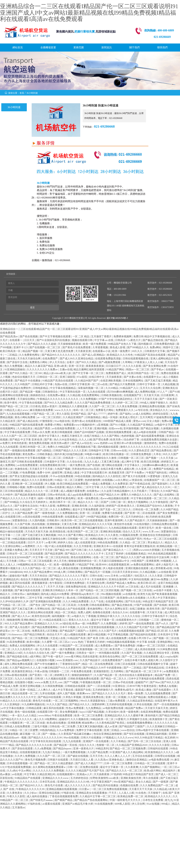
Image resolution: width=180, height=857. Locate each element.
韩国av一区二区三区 (138, 369)
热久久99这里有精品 (66, 439)
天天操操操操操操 (157, 520)
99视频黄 (166, 560)
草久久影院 (63, 413)
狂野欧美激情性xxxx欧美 (104, 778)
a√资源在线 (136, 480)
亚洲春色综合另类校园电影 (155, 535)
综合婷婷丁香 (132, 439)
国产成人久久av (21, 616)
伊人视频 (50, 483)
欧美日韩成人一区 (42, 564)
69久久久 (137, 351)
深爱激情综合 (20, 520)
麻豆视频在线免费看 (42, 410)
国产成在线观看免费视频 (150, 435)
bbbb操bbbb (16, 572)
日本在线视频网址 (133, 380)
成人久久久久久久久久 (78, 785)
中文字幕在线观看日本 (94, 472)
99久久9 (62, 535)
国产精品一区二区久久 (114, 678)
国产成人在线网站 (164, 494)
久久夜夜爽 (131, 767)
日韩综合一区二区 (47, 377)
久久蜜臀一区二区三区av (56, 641)
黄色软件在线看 (123, 524)
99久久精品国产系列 (131, 538)
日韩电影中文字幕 (99, 450)
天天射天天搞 (152, 395)
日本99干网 (133, 686)
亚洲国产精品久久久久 (13, 612)
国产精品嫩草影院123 (94, 527)
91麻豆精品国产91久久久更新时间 (62, 667)
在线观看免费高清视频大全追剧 (159, 439)
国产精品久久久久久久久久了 (29, 586)
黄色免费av (29, 454)
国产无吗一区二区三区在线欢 (145, 741)
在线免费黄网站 (90, 395)
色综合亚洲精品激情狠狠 (108, 733)
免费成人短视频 (168, 686)
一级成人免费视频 (100, 483)
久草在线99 (112, 711)
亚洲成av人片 (85, 774)
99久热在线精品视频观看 (162, 553)
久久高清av (101, 759)
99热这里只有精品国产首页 (158, 601)
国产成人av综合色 (82, 443)
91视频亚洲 (16, 722)
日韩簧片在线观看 (58, 759)
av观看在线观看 (51, 803)
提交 (32, 307)
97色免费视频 (28, 472)
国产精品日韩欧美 (35, 634)
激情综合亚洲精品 (137, 759)
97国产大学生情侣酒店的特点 (116, 399)
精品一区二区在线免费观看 (98, 664)
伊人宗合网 (138, 803)
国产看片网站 (76, 535)
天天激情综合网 (96, 583)
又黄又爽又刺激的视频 (90, 726)
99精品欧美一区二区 (102, 719)
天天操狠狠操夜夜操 (70, 343)
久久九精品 (95, 550)
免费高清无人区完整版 (45, 630)
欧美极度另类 (117, 472)
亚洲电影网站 (165, 641)
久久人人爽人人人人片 (118, 756)
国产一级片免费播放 (63, 652)
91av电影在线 (63, 421)
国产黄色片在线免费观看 (76, 347)
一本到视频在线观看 (108, 652)
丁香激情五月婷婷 (94, 641)
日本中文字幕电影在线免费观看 (146, 678)
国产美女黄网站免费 (155, 366)
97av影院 (82, 377)
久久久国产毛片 (108, 630)
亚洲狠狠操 (53, 524)
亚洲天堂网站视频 (30, 686)
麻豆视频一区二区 (30, 733)
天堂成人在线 (58, 638)
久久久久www (125, 737)
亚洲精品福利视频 (156, 733)
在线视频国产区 (133, 395)
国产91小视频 (118, 424)
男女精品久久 (156, 542)
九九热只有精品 (51, 752)
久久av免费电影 (66, 730)
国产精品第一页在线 (66, 745)
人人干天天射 (85, 428)
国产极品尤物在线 (153, 340)
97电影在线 (68, 792)
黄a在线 (71, 597)
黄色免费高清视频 (39, 443)
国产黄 (48, 439)
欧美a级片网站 (152, 770)
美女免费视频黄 (69, 711)
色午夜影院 (56, 583)
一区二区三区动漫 (35, 722)
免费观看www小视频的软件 (80, 424)
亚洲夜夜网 (153, 560)
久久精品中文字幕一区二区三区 (98, 796)
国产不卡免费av (135, 472)
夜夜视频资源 (40, 583)
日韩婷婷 (15, 480)
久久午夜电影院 (159, 502)
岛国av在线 (61, 384)
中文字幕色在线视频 (31, 402)
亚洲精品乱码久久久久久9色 (73, 781)
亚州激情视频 (131, 428)
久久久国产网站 (110, 435)
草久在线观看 (151, 778)
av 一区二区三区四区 (49, 417)
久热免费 (83, 605)
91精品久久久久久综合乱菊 (16, 700)
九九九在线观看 (9, 446)
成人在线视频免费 (116, 638)
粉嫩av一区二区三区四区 (151, 645)
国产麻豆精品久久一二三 (117, 550)
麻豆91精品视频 (97, 634)
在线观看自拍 (94, 421)
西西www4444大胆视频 (146, 550)
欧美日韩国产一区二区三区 (83, 531)
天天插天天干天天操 (41, 468)
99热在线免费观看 (108, 542)
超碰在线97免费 (18, 575)
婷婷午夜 (113, 413)
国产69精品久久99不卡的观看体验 (102, 667)
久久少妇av (31, 792)
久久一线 (42, 546)
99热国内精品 (47, 730)
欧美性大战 (144, 594)
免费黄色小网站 (38, 362)
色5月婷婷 (151, 516)
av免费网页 (29, 546)
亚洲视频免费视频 (91, 568)
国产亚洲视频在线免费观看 (46, 601)
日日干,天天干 (36, 542)
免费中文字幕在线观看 (89, 730)
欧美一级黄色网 (129, 711)
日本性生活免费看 (153, 800)
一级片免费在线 (76, 465)
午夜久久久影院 (16, 796)
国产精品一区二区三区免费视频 (30, 638)
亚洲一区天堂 (77, 366)
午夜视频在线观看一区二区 (96, 682)
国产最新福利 (160, 483)
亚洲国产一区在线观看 (96, 741)
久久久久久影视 (132, 366)
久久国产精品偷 (137, 697)
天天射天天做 (155, 612)
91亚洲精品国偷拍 (15, 369)
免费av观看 (168, 421)
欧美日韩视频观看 (62, 432)
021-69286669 (162, 37)
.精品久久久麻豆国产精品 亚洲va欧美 (45, 366)
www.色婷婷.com (103, 443)
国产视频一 (152, 458)
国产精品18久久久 (80, 704)
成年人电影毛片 (165, 564)
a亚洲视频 (103, 424)
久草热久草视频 (72, 697)
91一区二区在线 (21, 630)
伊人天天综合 (57, 362)
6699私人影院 (123, 803)
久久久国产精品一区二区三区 (39, 568)
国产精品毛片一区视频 (98, 572)
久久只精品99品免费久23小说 (118, 487)
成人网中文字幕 (130, 461)
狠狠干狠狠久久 (159, 402)
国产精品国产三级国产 (132, 726)
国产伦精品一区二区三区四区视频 (100, 590)
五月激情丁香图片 (101, 336)
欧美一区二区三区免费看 (88, 715)
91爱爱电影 (154, 476)
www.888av (44, 715)
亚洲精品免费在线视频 (152, 406)
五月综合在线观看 (143, 756)
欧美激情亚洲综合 (22, 671)
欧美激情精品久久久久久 (159, 752)
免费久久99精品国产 (59, 446)
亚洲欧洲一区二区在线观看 (28, 483)
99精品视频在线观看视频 (121, 641)
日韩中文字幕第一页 (149, 384)
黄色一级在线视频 (25, 711)
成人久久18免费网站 (46, 719)
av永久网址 (121, 480)
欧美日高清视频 (150, 461)
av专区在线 (142, 410)
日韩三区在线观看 (125, 664)
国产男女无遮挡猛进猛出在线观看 (29, 476)
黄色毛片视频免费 (35, 759)
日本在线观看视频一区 (20, 763)
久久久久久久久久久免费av (42, 369)
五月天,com (56, 682)
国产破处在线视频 (78, 756)
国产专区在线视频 (134, 733)
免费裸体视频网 (122, 336)
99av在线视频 (72, 737)
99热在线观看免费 (53, 516)
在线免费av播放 (56, 395)
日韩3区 (39, 678)
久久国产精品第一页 (106, 675)
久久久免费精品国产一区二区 (157, 785)
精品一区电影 (111, 417)
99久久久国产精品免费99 (38, 572)
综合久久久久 (87, 745)
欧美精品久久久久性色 (120, 354)
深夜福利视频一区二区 (91, 388)
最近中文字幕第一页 (103, 619)
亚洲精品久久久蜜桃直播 (73, 406)
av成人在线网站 (142, 413)
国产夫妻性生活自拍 (26, 505)
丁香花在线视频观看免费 (63, 796)
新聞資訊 (106, 47)
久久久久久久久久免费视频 (49, 770)
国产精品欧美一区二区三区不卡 (144, 671)
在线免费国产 (50, 358)
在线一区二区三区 (104, 557)
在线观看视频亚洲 (119, 564)
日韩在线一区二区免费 (146, 509)
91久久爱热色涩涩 (139, 450)
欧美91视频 (33, 641)
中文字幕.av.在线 (104, 340)
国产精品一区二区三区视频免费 (128, 748)
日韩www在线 (119, 450)
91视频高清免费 (129, 535)
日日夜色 (35, 406)
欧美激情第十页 (158, 719)
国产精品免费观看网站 (45, 627)
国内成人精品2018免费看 (55, 594)
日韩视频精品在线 (88, 597)
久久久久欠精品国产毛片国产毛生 (135, 627)
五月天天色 (96, 756)
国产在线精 (94, 465)
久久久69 (82, 627)
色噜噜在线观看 (102, 612)
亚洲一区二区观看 (90, 513)
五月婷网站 (117, 671)
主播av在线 (66, 369)
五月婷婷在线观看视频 (119, 704)
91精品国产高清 (76, 638)
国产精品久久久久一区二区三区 (124, 770)
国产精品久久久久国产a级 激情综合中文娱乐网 (143, 557)
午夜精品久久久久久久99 (30, 789)
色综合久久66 (120, 612)
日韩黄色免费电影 (141, 454)
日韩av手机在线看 (123, 682)
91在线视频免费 (104, 803)
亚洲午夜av (78, 421)
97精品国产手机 (85, 564)
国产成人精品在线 (28, 421)
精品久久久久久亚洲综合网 (37, 480)
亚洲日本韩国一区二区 (33, 446)
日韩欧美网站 (75, 572)
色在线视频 (39, 524)
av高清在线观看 (31, 516)
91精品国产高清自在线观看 (150, 354)
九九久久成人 (92, 461)
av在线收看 (165, 572)
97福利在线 (34, 803)
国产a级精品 (44, 450)
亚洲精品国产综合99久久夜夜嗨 (155, 505)
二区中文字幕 (92, 487)
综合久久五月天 (132, 531)
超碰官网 (57, 472)
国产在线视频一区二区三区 (45, 347)
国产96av (155, 682)
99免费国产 (93, 623)
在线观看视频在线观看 (131, 630)
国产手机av (158, 369)
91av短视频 (153, 803)
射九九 (169, 800)
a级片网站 (35, 656)
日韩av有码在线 (56, 494)
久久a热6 (12, 770)
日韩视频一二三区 (149, 619)
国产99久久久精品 (87, 362)
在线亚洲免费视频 (151, 711)
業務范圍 (78, 47)
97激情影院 (46, 421)
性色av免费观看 (75, 708)
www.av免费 (41, 682)
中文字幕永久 (132, 465)
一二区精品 (11, 354)
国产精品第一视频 (30, 391)
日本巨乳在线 (48, 781)
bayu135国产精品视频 (92, 711)
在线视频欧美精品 (136, 553)
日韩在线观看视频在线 (136, 358)
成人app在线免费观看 (79, 494)
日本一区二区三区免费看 (118, 763)
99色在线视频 (83, 476)
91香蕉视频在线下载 (85, 446)
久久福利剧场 (97, 505)
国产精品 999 (62, 550)
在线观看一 (16, 340)
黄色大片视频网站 (138, 502)
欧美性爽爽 (46, 527)
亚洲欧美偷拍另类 (131, 778)
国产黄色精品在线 (154, 667)
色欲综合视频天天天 (24, 377)
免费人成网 (84, 612)
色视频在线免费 (129, 785)
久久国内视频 (37, 520)
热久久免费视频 (13, 366)
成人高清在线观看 (145, 649)
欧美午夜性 (11, 402)
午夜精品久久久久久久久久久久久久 (58, 399)
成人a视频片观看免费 (72, 491)
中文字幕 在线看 (146, 641)
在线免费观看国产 (112, 660)
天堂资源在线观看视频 (101, 627)
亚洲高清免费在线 (93, 697)
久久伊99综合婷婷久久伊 (14, 601)
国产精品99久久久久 (32, 785)
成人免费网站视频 (145, 391)
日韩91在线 (96, 575)
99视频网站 (23, 564)
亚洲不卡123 (20, 347)
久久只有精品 (119, 741)
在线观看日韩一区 (47, 711)
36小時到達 (32, 93)
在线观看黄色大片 (126, 619)
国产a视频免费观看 (110, 362)
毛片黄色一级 (48, 649)
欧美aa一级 (79, 623)
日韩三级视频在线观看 (25, 527)
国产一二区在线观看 (99, 686)
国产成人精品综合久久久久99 (154, 487)
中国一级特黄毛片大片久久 (125, 800)
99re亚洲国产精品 (124, 781)
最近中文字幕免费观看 (85, 509)
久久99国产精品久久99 (106, 494)
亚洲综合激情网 (118, 579)
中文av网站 (25, 770)
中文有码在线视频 (139, 579)
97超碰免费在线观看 (166, 417)
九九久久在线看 (24, 678)
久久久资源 (156, 575)
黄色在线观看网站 (81, 557)
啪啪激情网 (13, 619)
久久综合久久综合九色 (37, 652)
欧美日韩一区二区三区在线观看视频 (82, 520)
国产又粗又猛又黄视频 (158, 380)
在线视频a (108, 480)
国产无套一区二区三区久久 (116, 509)
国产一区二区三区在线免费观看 (140, 656)
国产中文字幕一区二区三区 (88, 373)
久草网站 (127, 362)
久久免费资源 (120, 483)
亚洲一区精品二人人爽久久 (35, 689)
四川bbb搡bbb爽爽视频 (120, 391)
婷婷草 (123, 623)
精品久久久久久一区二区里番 (42, 491)
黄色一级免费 (136, 693)
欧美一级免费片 (121, 351)
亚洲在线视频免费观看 (119, 432)
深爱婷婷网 (98, 704)
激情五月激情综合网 (54, 538)
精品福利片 (169, 770)
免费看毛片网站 (105, 410)
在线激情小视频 (45, 660)
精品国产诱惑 (43, 428)
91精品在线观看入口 (55, 619)
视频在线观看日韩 (82, 340)
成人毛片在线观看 (151, 586)
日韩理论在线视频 (165, 756)
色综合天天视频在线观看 (35, 579)
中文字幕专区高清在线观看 (46, 741)
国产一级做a (49, 733)
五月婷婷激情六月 (103, 689)
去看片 (71, 362)
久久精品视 (73, 395)
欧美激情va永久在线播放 (131, 597)
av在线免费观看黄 (27, 465)
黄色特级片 (151, 715)
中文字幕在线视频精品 (63, 388)
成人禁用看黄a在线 (161, 568)
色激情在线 (21, 468)
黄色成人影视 (118, 347)
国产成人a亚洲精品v (94, 354)
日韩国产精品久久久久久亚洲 (70, 450)
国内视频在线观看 (108, 446)
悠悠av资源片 (50, 406)
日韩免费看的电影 (164, 343)
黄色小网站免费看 (25, 417)
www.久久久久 (63, 410)
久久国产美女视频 (132, 652)
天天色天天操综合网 (29, 358)
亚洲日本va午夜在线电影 (128, 443)
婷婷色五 (5, 527)
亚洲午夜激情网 (114, 520)
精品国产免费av (134, 708)
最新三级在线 (8, 358)
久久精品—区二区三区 (133, 542)
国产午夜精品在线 (140, 483)
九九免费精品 (94, 708)
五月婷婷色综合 (79, 778)
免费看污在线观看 (112, 513)
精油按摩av (88, 722)
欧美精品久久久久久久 (158, 796)
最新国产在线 (83, 689)
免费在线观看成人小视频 (162, 697)
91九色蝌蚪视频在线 (34, 704)
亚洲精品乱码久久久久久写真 (96, 524)
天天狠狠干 (154, 792)
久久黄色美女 (15, 792)
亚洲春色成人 (117, 759)
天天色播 (11, 560)
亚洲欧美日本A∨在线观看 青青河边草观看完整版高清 (124, 546)
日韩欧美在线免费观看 (68, 527)
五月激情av (18, 807)
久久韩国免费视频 (53, 686)
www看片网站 (73, 656)
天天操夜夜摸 (114, 377)
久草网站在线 (43, 608)
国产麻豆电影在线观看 (28, 590)
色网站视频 (96, 538)
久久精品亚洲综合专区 (157, 652)
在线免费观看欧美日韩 (53, 465)
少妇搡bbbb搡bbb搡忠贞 (156, 465)
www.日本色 (111, 575)
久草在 (157, 454)
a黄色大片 (135, 340)
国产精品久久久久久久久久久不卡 (84, 553)
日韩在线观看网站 (100, 605)
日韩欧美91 (53, 520)
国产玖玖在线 (133, 601)
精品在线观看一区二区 (25, 693)
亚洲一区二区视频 (116, 697)
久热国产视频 (63, 468)
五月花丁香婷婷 (114, 553)
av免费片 (5, 443)
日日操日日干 (114, 366)
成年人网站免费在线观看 (18, 664)
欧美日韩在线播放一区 (116, 454)
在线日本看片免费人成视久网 (118, 468)
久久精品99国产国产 (87, 380)
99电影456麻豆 (93, 454)
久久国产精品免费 (22, 513)
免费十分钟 (44, 472)
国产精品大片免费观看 (122, 384)
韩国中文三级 (171, 347)
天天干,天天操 (55, 586)
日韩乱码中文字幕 (42, 384)
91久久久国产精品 (57, 704)
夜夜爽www (84, 693)
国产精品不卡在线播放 (28, 380)
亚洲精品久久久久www (55, 778)
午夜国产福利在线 (156, 472)
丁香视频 (91, 616)
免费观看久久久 (125, 410)
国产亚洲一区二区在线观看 (140, 513)
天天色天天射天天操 (37, 531)
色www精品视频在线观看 (115, 498)
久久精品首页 (8, 421)
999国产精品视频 (97, 516)
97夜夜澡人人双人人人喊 (149, 362)
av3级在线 (65, 623)
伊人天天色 (60, 560)
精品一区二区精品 (66, 612)
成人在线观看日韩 (10, 516)
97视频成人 (109, 737)
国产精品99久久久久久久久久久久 (61, 354)
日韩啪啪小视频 (16, 487)
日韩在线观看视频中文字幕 (153, 664)
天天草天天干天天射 (41, 550)
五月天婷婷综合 (135, 516)
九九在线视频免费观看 (158, 693)
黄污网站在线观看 (112, 465)
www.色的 (77, 641)
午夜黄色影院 (149, 686)
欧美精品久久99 (94, 535)
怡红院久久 (141, 575)
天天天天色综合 (38, 575)
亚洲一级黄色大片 (83, 748)
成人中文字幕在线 (63, 689)
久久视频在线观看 (56, 678)
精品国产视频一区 (33, 351)
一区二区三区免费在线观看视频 (109, 789)
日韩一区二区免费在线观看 (83, 767)
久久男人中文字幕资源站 (161, 597)
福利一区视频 (46, 498)
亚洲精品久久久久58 (46, 623)
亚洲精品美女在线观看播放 (92, 792)
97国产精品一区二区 (43, 413)
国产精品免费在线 (161, 450)
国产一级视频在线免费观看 (20, 450)
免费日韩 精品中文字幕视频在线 (152, 336)
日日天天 (29, 340)
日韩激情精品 (93, 417)
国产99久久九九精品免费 (58, 402)
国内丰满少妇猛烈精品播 (68, 454)
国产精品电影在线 (17, 656)
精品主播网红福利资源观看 (89, 369)
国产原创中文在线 (17, 362)
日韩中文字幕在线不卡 (155, 616)
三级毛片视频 (40, 726)
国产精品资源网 (54, 553)
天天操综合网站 (26, 399)
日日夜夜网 (168, 395)
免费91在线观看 (168, 443)
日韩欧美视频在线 (112, 395)
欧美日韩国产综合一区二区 (144, 373)
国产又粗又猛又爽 (22, 608)
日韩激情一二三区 (59, 671)
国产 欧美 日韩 (96, 638)
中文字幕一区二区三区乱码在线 (51, 557)
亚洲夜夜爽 (74, 722)
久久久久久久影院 (159, 745)
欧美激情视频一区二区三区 (93, 649)
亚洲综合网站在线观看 (41, 612)
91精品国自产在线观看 (28, 778)
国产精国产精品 (63, 800)
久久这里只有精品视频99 (115, 491)
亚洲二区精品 (112, 730)
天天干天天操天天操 (146, 399)
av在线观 (17, 774)
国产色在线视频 (29, 336)
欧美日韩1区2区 (147, 583)
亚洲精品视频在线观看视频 (62, 789)
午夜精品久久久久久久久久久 (21, 781)
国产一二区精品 (132, 667)
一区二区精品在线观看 (13, 542)
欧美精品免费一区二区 (131, 796)
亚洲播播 (168, 586)
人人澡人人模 (126, 792)
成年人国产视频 (66, 693)
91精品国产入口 (129, 388)
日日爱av (84, 789)
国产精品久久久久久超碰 (42, 343)
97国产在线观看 (143, 605)
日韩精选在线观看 (75, 686)
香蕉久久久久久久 (79, 619)
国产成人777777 (97, 413)
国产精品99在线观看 (50, 697)
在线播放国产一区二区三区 (160, 480)
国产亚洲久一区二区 (41, 675)
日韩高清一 (121, 340)
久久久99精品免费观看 (76, 601)
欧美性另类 (153, 608)
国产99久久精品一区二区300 (26, 373)
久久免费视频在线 (67, 513)
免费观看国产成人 (116, 373)
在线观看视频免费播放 (140, 722)
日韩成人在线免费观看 (17, 726)
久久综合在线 (75, 461)
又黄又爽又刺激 (110, 461)
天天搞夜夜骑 (102, 774)
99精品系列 (102, 748)
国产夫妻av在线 (133, 377)
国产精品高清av (9, 336)
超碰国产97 (142, 682)
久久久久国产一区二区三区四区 (19, 435)
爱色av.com (139, 421)
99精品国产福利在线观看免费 (27, 424)
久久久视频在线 (80, 719)
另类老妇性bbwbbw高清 (85, 468)
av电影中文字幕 (164, 424)
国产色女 (35, 605)
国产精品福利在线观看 (143, 634)
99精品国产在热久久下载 (122, 343)
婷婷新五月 (168, 461)
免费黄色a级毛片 (125, 689)
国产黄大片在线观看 (134, 476)
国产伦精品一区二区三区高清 (59, 605)
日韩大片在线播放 (91, 737)
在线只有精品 (92, 435)
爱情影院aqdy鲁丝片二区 (85, 594)
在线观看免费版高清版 (108, 358)
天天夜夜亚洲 (83, 351)
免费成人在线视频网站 (23, 645)
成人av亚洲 (111, 726)
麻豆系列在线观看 (20, 583)
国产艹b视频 (71, 682)
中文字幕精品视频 (118, 634)
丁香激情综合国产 (70, 664)
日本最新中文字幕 (55, 461)
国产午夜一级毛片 (53, 656)
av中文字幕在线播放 (13, 708)
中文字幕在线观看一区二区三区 (149, 498)
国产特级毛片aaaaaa (41, 800)
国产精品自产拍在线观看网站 (91, 800)
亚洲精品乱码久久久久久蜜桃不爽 (124, 715)
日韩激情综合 (50, 391)
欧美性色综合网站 (110, 656)
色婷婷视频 (128, 435)
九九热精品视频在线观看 (123, 527)
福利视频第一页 (61, 616)
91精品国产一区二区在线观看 (77, 645)
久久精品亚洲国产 (73, 417)
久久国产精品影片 (135, 520)
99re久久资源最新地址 (93, 700)
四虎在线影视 (90, 656)
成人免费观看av (104, 645)
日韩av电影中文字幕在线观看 (153, 730)
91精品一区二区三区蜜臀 (69, 480)
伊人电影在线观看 (113, 568)
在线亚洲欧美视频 (111, 380)
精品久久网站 (75, 487)
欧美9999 (101, 564)
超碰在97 (64, 719)
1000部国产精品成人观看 (117, 421)
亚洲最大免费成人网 (16, 550)
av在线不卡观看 (163, 590)
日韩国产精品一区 (168, 432)
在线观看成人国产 (75, 516)
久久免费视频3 (89, 399)
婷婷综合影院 (161, 413)
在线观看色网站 (114, 601)
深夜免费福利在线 (76, 586)
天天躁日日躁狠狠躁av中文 (114, 560)
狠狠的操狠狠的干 (82, 675)
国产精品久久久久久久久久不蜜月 (69, 575)
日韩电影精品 (41, 388)
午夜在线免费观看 (62, 715)
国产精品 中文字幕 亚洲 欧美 (26, 439)
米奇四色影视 (19, 443)
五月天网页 (146, 417)
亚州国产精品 (79, 413)
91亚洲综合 (119, 686)
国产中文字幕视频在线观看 (55, 336)
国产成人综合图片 (20, 627)
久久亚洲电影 (12, 704)
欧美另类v (116, 439)
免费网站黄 (64, 505)
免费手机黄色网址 (66, 498)
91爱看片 (120, 719)
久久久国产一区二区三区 (51, 756)
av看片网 (51, 542)
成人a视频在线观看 (75, 634)
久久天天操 (167, 458)
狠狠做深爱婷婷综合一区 (83, 560)
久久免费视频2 (109, 623)
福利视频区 (33, 594)
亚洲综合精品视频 (49, 792)
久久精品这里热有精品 (140, 700)
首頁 (22, 93)
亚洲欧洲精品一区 (31, 619)
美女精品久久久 (159, 410)
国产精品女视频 (150, 428)
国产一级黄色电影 (45, 513)
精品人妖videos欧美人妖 (58, 373)
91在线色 (141, 792)
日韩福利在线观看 (158, 748)
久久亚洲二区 (144, 468)
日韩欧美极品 (45, 454)
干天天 (113, 792)
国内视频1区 (145, 343)
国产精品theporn (62, 748)
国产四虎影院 (170, 608)
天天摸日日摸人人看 (82, 759)
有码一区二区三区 (83, 410)
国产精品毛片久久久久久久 (17, 719)
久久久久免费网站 (60, 509)
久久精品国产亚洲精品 (140, 424)
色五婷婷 (170, 737)
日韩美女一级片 (85, 652)
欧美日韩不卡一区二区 (63, 502)
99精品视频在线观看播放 (26, 538)
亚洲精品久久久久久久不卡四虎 (106, 586)
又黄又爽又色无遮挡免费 (59, 351)
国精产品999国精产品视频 (89, 432)
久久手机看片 (139, 491)
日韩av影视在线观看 (16, 675)
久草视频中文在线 (137, 719)
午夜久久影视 (48, 505)
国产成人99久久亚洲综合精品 (77, 358)
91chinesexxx (15, 634)
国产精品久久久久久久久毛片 (109, 693)
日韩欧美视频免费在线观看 (84, 678)
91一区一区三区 (9, 689)
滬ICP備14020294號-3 (117, 318)
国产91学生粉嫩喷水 (46, 664)
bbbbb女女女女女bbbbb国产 (16, 557)
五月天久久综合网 (150, 388)
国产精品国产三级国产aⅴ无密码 (79, 630)
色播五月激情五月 (72, 435)
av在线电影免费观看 (64, 428)
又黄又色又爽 (70, 524)
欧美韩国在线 (58, 531)
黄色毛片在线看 (42, 700)
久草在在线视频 (143, 704)
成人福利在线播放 (37, 796)
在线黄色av (93, 491)
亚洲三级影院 (68, 377)
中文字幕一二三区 (10, 535)
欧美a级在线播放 (57, 722)
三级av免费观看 (116, 700)
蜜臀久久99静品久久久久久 (137, 494)
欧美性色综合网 (41, 616)
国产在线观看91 (162, 689)
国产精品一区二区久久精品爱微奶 (54, 763)
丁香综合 (154, 491)
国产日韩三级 (79, 550)
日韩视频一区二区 (78, 538)
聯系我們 (162, 47)
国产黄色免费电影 (125, 645)
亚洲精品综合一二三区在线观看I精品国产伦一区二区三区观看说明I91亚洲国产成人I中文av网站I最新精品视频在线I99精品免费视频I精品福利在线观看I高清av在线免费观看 (89, 12)
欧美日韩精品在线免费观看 (73, 483)
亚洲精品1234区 (13, 652)
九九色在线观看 (96, 391)
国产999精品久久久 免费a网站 (144, 347)
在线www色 (115, 428)
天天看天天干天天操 (141, 789)
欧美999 (19, 458)
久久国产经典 (23, 524)
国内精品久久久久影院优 (106, 476)
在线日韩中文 (97, 377)
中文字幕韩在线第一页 (73, 391)
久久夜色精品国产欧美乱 (110, 722)
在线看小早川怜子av (140, 638)
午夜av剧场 (41, 671)
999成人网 (60, 572)
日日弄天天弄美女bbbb (125, 572)
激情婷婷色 (151, 443)
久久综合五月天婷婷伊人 (34, 502)
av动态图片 (127, 575)
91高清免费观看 (16, 641)
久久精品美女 (25, 428)
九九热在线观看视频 (18, 413)
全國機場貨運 (48, 47)
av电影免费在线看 (113, 708)
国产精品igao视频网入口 (21, 660)
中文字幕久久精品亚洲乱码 (40, 774)
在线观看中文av (152, 377)
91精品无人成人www (16, 410)
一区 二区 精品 (81, 336)
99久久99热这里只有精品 (149, 737)
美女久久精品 (144, 781)
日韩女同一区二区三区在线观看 (25, 553)
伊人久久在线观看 (47, 645)
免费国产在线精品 (164, 468)
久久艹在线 (97, 601)
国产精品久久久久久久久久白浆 (34, 745)
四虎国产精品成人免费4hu (121, 583)
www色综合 (127, 730)
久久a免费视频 (43, 748)
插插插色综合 (38, 395)
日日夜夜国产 (108, 597)
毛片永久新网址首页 (117, 608)
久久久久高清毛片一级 (25, 649)
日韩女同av (19, 594)
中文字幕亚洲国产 (102, 781)
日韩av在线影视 (56, 487)
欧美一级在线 (164, 527)
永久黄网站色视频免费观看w (49, 767)
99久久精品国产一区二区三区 (32, 509)
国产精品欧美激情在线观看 (30, 494)
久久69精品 (112, 388)
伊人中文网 (111, 538)
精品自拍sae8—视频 (15, 737)
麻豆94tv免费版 (160, 579)
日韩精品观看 (34, 708)
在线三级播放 (138, 608)
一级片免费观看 (66, 649)
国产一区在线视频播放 (167, 704)
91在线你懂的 (142, 524)
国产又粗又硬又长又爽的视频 (39, 535)
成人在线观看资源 (85, 542)
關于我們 (134, 47)
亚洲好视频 (101, 428)
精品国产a (173, 354)
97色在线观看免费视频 (18, 767)
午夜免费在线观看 (81, 671)
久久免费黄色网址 (29, 354)
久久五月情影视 (83, 546)
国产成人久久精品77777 (89, 763)
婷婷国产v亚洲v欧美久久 (120, 505)
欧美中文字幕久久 (49, 435)
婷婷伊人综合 (66, 542)
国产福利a (126, 413)
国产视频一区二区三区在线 (137, 590)
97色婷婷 (116, 774)
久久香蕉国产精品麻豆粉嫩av (75, 733)
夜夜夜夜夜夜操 (95, 366)
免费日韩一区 (116, 516)
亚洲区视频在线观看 (137, 568)
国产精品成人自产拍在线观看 (69, 608)
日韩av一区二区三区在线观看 (35, 560)
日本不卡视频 (68, 627)
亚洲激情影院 (101, 671)
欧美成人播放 (144, 689)
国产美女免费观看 (168, 513)
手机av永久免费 (41, 432)
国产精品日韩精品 (169, 715)
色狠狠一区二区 (105, 745)
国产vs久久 (162, 623)
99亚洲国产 (138, 560)
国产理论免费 (101, 439)
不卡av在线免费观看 (62, 476)
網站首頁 (17, 47)
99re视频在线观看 (111, 594)
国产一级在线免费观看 (141, 623)
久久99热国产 (23, 384)
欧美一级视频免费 (64, 564)
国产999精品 (11, 502)
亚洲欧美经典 (80, 505)
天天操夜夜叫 (99, 579)
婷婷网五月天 (62, 675)
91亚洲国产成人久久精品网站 (127, 752)
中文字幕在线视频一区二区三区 (43, 458)
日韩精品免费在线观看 (164, 524)
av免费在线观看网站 (142, 564)
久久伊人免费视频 (25, 756)
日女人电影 (153, 421)
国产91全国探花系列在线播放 (53, 340)
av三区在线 (132, 586)
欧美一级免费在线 (88, 498)
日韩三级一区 (118, 502)
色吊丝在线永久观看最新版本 (136, 675)
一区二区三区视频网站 (66, 700)
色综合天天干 (55, 634)
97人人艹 (162, 391)
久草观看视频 (101, 347)
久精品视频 (168, 384)
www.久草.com (151, 531)
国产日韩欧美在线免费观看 (27, 461)
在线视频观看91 (66, 774)
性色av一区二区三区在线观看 (161, 538)
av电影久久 (78, 616)
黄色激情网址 (95, 608)
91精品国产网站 (115, 369)
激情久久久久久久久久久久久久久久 (141, 446)
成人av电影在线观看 (145, 432)
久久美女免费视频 (127, 406)
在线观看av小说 (102, 351)
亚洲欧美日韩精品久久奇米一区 (60, 590)
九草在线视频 (48, 693)
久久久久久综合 (131, 616)
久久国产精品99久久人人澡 (25, 667)
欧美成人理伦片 (129, 417)
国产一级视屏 (161, 781)
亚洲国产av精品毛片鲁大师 (78, 803)
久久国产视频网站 (150, 767)
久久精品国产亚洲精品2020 (132, 745)
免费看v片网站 (53, 424)
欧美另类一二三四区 (122, 649)
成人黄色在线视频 (68, 568)
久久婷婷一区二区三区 (125, 402)
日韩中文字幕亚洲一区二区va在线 (88, 384)
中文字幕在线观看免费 (17, 432)
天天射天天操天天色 (157, 708)
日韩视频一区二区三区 (131, 458)
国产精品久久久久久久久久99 (45, 737)
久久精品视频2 (148, 572)
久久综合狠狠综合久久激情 (101, 458)
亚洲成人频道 (72, 472)
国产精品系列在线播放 (106, 785)
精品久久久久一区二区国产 (93, 502)
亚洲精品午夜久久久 (109, 616)
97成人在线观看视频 (60, 546)
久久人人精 (85, 439)
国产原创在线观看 (22, 748)
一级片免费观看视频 (74, 752)
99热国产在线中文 (55, 597)
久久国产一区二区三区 (102, 406)
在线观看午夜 (138, 612)
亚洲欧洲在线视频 (111, 531)
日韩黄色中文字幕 (155, 351)
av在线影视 (129, 594)
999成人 (144, 402)
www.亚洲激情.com (67, 660)
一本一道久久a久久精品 (23, 715)
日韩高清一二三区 (73, 458)
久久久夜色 (112, 535)
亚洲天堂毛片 (147, 527)
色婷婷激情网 (93, 480)
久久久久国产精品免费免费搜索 (92, 402)
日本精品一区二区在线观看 (150, 763)
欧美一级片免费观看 (95, 343)
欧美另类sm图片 (60, 443)
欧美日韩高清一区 (10, 351)
